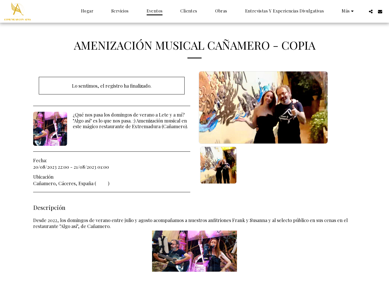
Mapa (102, 183)
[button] (370, 11)
